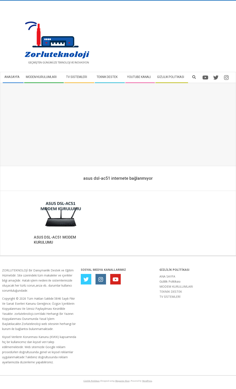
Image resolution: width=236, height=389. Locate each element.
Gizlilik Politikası (169, 281)
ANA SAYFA (167, 276)
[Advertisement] (176, 37)
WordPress (147, 381)
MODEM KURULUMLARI (176, 286)
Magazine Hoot (122, 381)
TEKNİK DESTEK (170, 292)
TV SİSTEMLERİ (169, 297)
